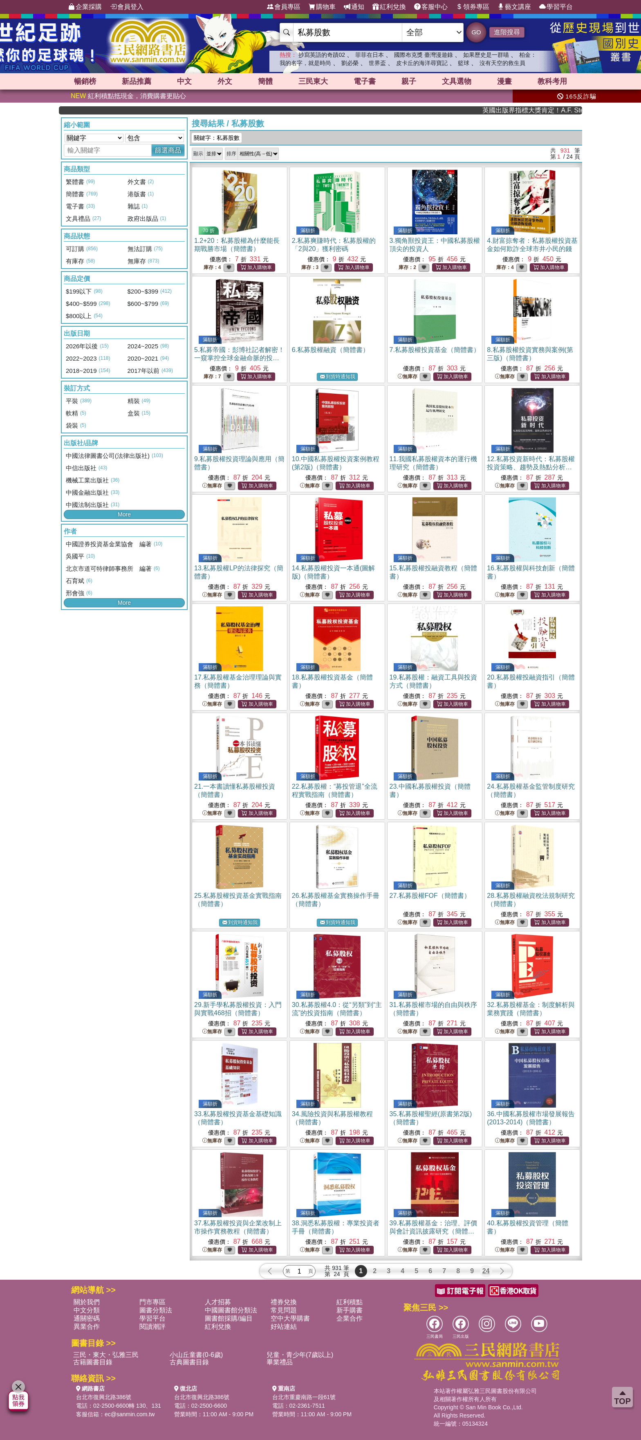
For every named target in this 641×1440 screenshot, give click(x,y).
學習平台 (556, 7)
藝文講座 (514, 7)
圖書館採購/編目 (228, 1318)
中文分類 (87, 1310)
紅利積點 (349, 1302)
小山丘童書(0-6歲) (196, 1354)
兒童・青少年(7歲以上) (300, 1354)
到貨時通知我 (337, 376)
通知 (354, 7)
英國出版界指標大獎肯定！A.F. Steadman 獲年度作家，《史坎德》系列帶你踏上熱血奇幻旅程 (552, 110)
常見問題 (284, 1310)
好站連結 (284, 1326)
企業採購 (85, 7)
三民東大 (313, 81)
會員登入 (126, 7)
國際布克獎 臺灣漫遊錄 (423, 55)
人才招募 (218, 1302)
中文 (184, 81)
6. (330, 349)
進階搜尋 (507, 32)
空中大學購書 (290, 1318)
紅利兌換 (389, 7)
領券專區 (472, 7)
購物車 (322, 7)
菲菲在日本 (369, 55)
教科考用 (552, 81)
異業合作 (87, 1326)
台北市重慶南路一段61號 (304, 1397)
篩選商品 (168, 150)
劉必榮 (350, 63)
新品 (136, 81)
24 (486, 1270)
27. (430, 895)
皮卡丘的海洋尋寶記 (422, 63)
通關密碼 (87, 1318)
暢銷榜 (85, 81)
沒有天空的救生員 (502, 63)
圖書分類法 (155, 1310)
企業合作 (349, 1318)
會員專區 (283, 7)
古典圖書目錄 (189, 1362)
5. (239, 358)
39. (433, 1231)
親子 (408, 81)
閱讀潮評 (152, 1326)
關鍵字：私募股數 (217, 138)
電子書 (365, 81)
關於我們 (87, 1302)
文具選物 (456, 81)
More (124, 514)
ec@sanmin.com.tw (130, 1414)
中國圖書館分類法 (231, 1310)
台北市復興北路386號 (103, 1397)
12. (530, 467)
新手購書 (349, 1310)
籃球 (463, 63)
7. (435, 349)
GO (476, 32)
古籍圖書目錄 (92, 1362)
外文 (224, 81)
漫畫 (504, 81)
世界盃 (377, 63)
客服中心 (431, 7)
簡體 (265, 81)
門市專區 (152, 1302)
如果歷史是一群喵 (486, 55)
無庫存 (407, 376)
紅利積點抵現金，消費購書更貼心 (128, 95)
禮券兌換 (284, 1302)
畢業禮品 (280, 1362)
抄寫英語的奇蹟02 (321, 55)
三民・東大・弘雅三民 (106, 1354)
